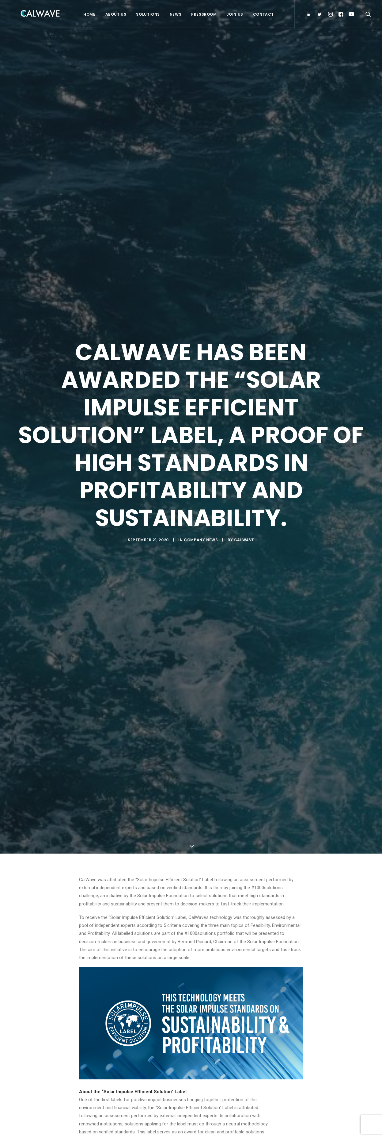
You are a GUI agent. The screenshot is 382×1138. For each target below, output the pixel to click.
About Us (115, 14)
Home (88, 14)
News (174, 14)
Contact (262, 14)
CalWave (244, 537)
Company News (201, 537)
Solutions (147, 14)
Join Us (234, 14)
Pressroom (203, 14)
